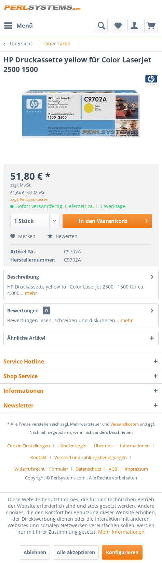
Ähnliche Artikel (26, 338)
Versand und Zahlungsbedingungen (90, 457)
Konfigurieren (122, 552)
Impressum (136, 469)
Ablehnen (35, 552)
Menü (18, 24)
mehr (30, 293)
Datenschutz (88, 469)
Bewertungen (23, 310)
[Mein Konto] (134, 25)
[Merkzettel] (117, 25)
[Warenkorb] (151, 25)
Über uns (103, 446)
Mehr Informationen (121, 532)
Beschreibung (23, 276)
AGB (113, 469)
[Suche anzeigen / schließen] (101, 25)
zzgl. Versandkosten (29, 199)
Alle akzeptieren (76, 552)
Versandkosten (124, 424)
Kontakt (38, 457)
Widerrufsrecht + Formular (41, 469)
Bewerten (63, 236)
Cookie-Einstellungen (28, 446)
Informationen (135, 446)
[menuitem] (18, 25)
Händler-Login (71, 446)
